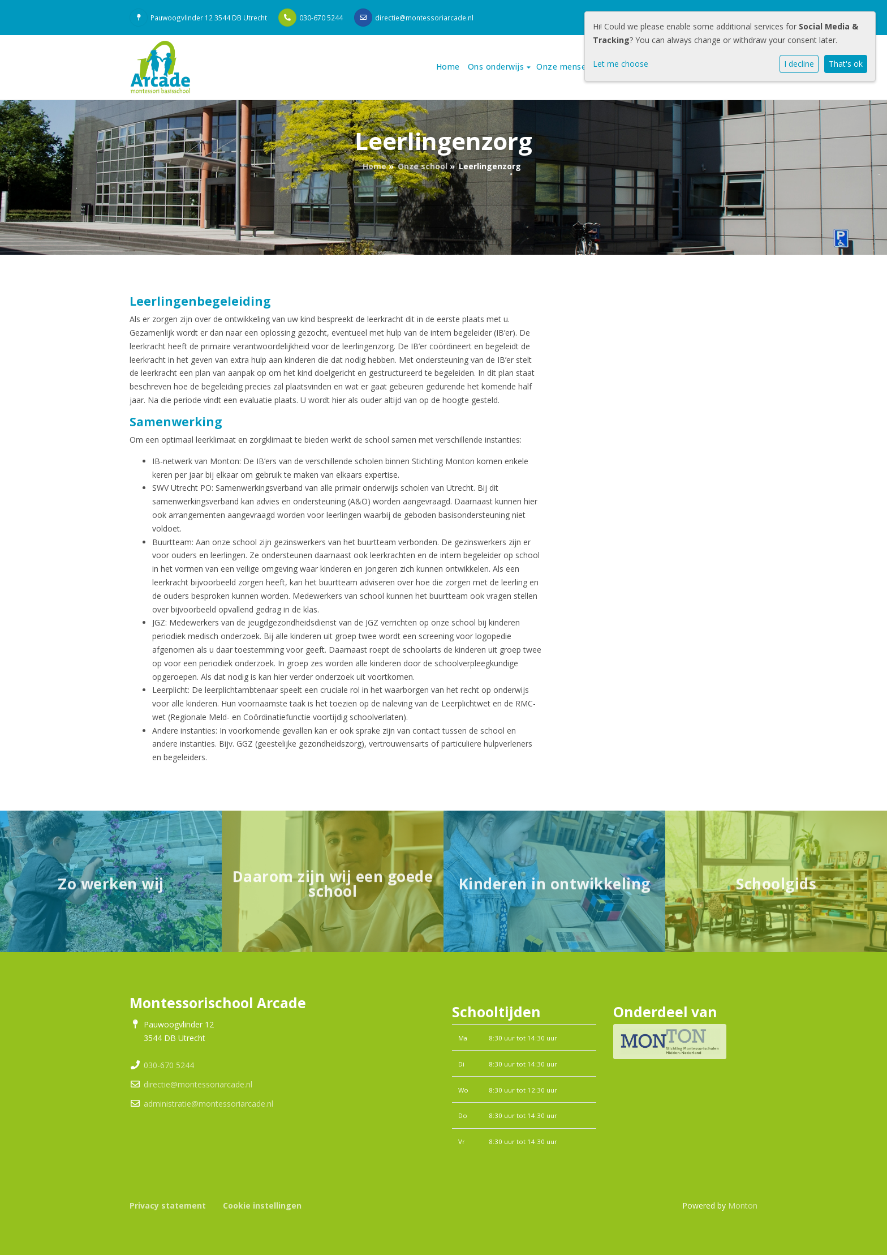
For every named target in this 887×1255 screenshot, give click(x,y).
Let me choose (620, 63)
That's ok (846, 63)
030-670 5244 (321, 17)
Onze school (422, 166)
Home (448, 66)
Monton (742, 1205)
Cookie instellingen (262, 1205)
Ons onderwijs (497, 66)
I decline (799, 63)
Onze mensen (564, 66)
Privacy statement (168, 1205)
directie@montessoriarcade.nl (424, 17)
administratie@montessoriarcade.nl (208, 1103)
